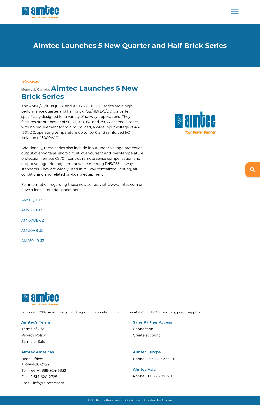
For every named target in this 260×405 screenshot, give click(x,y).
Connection (143, 329)
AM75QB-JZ (31, 210)
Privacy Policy (33, 335)
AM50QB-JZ (31, 200)
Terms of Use (32, 329)
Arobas (167, 400)
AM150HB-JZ (32, 230)
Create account (146, 335)
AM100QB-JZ (32, 220)
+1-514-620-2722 (35, 364)
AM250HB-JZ (32, 241)
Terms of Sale (33, 341)
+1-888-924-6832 (51, 370)
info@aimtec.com (48, 383)
